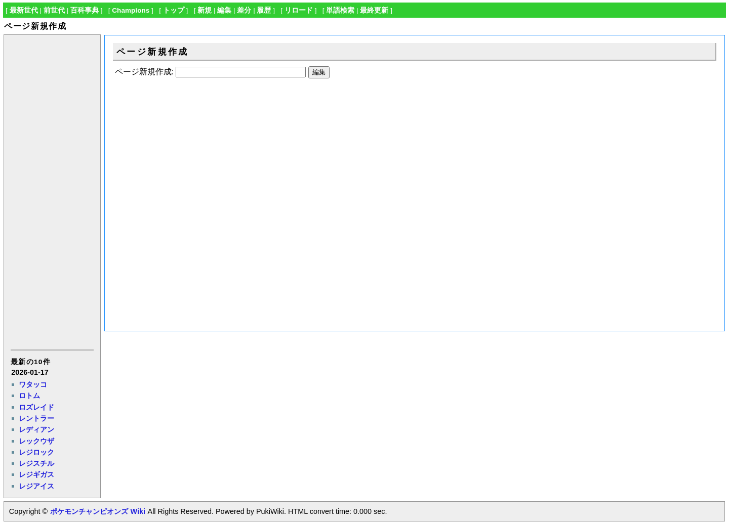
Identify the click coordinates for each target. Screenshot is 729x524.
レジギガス (36, 474)
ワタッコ (33, 384)
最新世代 (24, 10)
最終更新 (374, 10)
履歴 (264, 10)
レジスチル (36, 463)
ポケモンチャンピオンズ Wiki (97, 511)
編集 (224, 10)
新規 (204, 10)
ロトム (29, 395)
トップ (173, 10)
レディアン (36, 429)
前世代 (54, 10)
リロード (299, 10)
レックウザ (36, 441)
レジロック (36, 452)
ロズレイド (36, 407)
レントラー (36, 418)
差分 (244, 10)
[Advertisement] (51, 191)
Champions (130, 10)
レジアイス (36, 486)
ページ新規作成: (144, 71)
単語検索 (340, 10)
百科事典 (84, 10)
